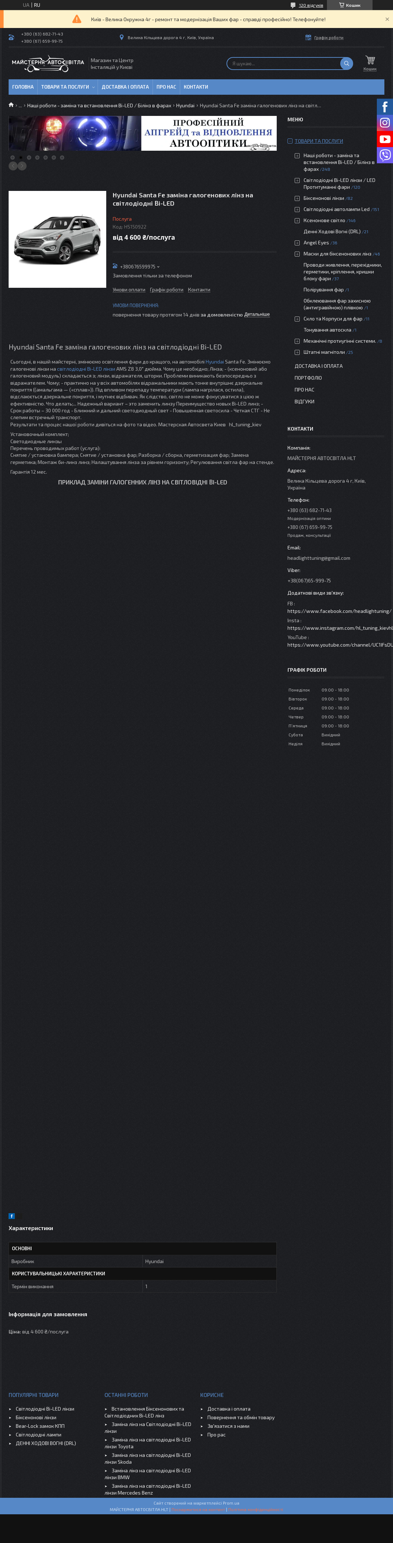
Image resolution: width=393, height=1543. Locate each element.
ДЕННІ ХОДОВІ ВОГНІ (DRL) (46, 1443)
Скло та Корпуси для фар (333, 318)
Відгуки (304, 401)
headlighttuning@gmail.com (318, 558)
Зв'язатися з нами (228, 1426)
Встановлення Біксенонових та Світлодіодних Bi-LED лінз (144, 1412)
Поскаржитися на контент (198, 1509)
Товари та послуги (65, 87)
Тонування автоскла (327, 330)
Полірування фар (324, 289)
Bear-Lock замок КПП (40, 1426)
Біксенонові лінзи (324, 198)
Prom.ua (231, 1502)
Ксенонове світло (324, 220)
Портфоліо (308, 378)
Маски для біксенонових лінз (337, 253)
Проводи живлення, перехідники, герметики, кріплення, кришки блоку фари (343, 271)
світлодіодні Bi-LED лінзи (86, 369)
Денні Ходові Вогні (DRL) (332, 231)
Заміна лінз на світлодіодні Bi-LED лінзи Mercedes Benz (147, 1489)
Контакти (196, 87)
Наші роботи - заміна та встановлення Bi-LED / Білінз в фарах (99, 105)
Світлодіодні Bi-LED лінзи (45, 1409)
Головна (23, 87)
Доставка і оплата (125, 87)
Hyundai (185, 105)
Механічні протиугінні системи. (340, 341)
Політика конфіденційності (255, 1509)
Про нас (166, 87)
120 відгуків (311, 5)
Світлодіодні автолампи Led (337, 209)
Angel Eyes (316, 242)
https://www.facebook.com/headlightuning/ (339, 611)
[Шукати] (346, 63)
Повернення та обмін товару (241, 1417)
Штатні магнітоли (324, 352)
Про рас (216, 1434)
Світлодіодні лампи (38, 1434)
